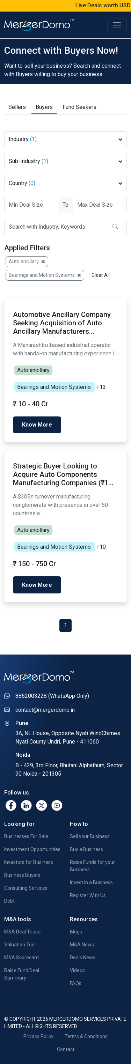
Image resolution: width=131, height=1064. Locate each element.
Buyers (44, 106)
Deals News (82, 957)
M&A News (82, 944)
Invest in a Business (91, 882)
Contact (65, 1049)
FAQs (75, 983)
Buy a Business (86, 848)
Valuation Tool (20, 944)
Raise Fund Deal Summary (21, 973)
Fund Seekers (79, 106)
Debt (9, 900)
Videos (77, 970)
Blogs (76, 931)
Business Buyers (22, 874)
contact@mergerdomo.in (45, 709)
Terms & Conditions (86, 1036)
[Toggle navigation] (117, 25)
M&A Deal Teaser (23, 931)
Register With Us (88, 894)
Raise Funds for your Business (92, 865)
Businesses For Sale (26, 835)
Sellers (17, 106)
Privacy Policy (38, 1036)
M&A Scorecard (21, 957)
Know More (37, 424)
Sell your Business (90, 835)
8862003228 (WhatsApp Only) (52, 695)
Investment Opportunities (32, 848)
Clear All (101, 274)
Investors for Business (28, 861)
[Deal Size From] (31, 204)
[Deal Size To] (100, 204)
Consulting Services (26, 887)
